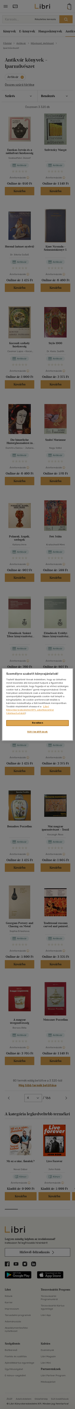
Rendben (37, 723)
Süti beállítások (37, 731)
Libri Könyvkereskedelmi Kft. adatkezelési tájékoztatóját (30, 710)
